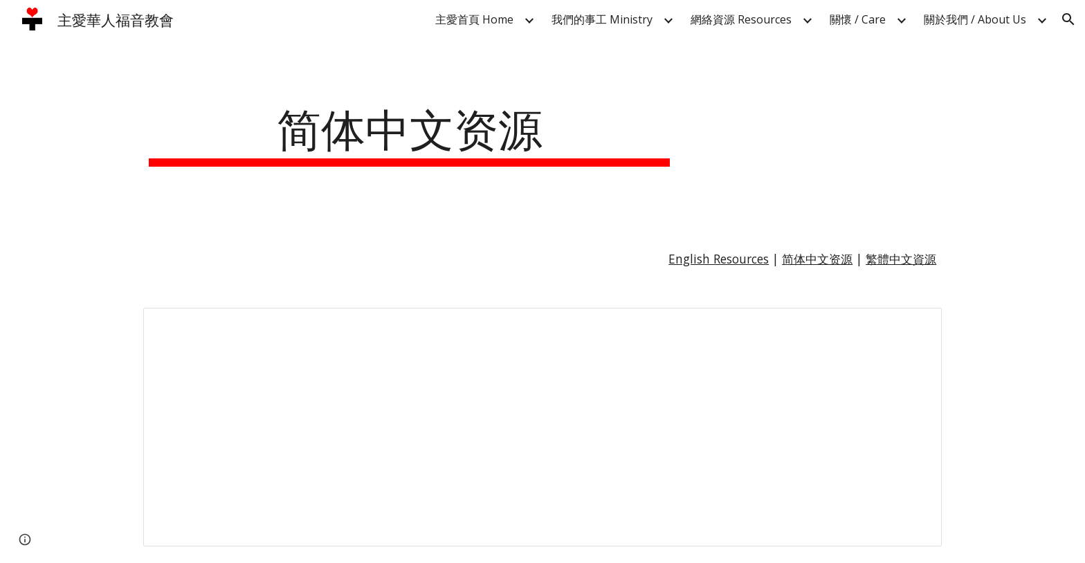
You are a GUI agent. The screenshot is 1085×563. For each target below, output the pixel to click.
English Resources (718, 258)
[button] (1068, 19)
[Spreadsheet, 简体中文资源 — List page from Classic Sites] (542, 427)
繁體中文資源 (901, 258)
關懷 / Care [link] (858, 19)
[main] (409, 133)
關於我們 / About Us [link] (975, 19)
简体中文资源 (817, 258)
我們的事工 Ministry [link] (602, 19)
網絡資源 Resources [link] (741, 19)
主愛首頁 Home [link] (474, 19)
